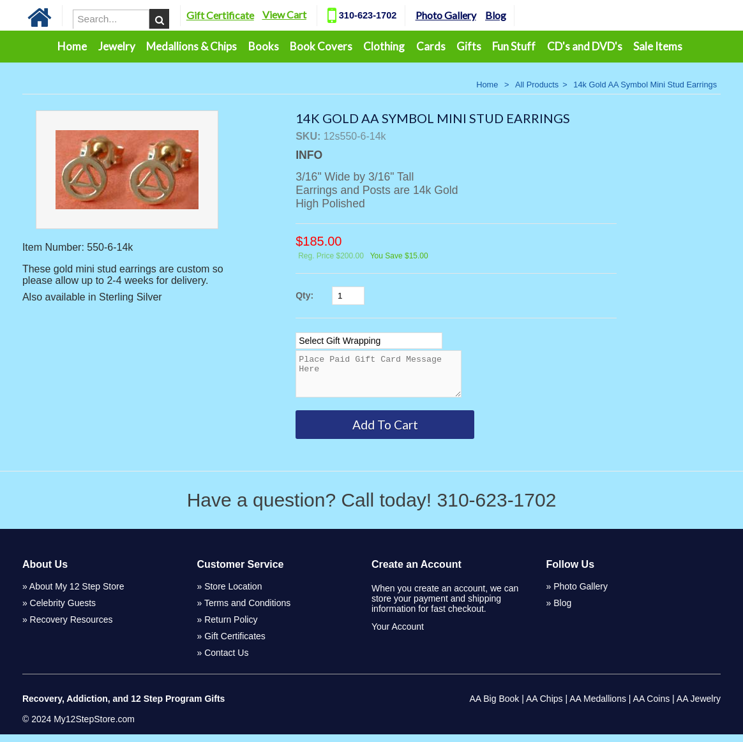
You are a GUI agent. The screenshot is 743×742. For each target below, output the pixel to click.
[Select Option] (369, 340)
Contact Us (226, 660)
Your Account (398, 634)
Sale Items (657, 46)
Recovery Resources (71, 627)
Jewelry (116, 46)
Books (263, 46)
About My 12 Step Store (76, 594)
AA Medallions (597, 706)
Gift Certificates (235, 644)
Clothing (384, 46)
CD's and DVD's (584, 46)
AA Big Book (494, 706)
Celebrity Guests (63, 610)
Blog (511, 15)
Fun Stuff (514, 46)
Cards (431, 46)
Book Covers (321, 46)
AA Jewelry (699, 706)
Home (72, 46)
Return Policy (230, 627)
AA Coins (651, 706)
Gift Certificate (235, 15)
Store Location (233, 594)
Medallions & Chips (191, 46)
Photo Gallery (461, 15)
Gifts (468, 46)
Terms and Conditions (247, 610)
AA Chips (544, 706)
